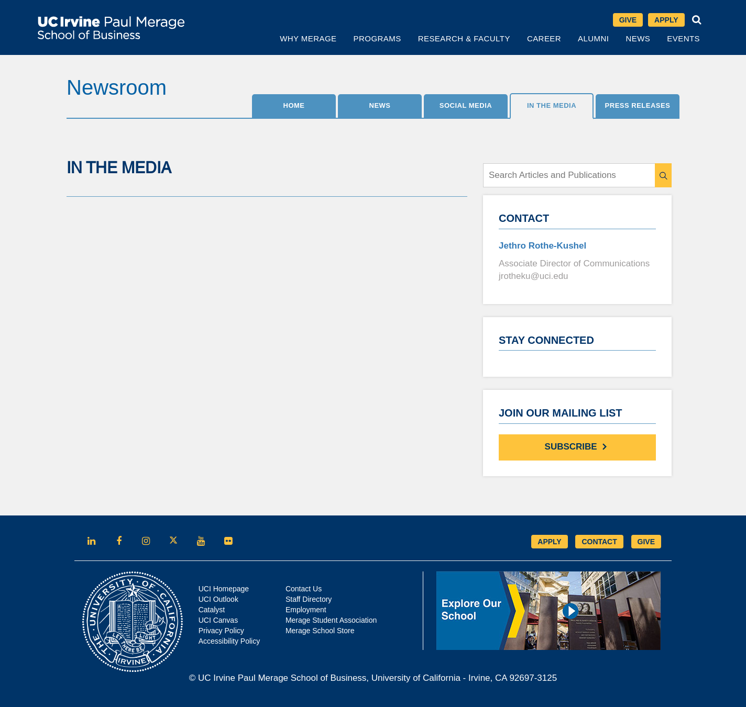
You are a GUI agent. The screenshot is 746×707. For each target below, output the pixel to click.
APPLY (549, 541)
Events (683, 38)
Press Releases (638, 105)
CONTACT (599, 541)
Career (544, 38)
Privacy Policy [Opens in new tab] (221, 630)
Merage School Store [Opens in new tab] (320, 630)
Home (294, 105)
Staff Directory (309, 599)
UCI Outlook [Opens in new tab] (218, 599)
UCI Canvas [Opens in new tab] (218, 620)
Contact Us (304, 589)
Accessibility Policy (229, 641)
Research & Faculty (464, 38)
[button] (697, 20)
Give (628, 20)
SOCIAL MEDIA (466, 105)
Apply (666, 20)
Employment (306, 609)
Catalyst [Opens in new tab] (212, 609)
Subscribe (577, 446)
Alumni (593, 38)
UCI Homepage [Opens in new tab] (224, 589)
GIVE (646, 541)
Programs (377, 38)
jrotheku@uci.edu (533, 276)
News (638, 38)
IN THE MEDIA (551, 105)
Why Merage (308, 38)
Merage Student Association (331, 620)
